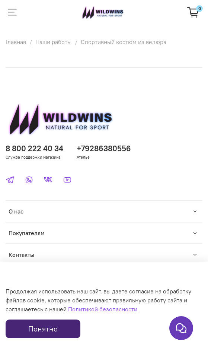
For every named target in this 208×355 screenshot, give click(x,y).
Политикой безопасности (102, 309)
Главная (16, 42)
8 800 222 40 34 (34, 148)
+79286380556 (104, 148)
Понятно (43, 328)
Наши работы (53, 42)
